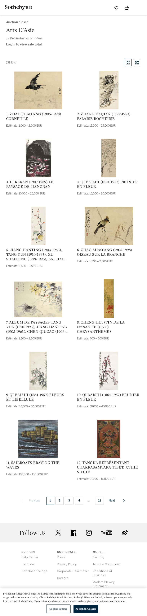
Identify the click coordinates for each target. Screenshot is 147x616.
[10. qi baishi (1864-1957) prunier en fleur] (108, 371)
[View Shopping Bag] (126, 8)
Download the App (34, 571)
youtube (106, 532)
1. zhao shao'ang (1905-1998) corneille (33, 116)
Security (98, 557)
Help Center (29, 557)
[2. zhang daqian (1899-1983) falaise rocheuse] (108, 90)
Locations (28, 564)
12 (99, 500)
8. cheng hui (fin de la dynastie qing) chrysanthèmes (101, 327)
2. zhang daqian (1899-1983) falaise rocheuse (104, 116)
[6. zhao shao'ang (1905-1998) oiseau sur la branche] (109, 226)
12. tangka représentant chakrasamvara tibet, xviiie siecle (107, 467)
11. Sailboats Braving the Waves (32, 464)
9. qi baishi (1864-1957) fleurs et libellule (35, 397)
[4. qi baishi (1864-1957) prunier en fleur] (108, 158)
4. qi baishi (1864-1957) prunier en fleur (107, 184)
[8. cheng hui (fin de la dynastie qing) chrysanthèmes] (109, 298)
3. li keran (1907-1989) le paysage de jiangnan (30, 184)
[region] (73, 602)
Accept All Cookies (86, 608)
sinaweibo (125, 532)
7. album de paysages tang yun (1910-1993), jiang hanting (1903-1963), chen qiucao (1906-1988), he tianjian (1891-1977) (36, 327)
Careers (62, 578)
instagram (89, 533)
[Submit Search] (106, 8)
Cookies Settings (58, 608)
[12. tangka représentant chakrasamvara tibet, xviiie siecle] (108, 439)
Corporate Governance (73, 571)
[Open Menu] (137, 8)
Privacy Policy (67, 564)
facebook (73, 533)
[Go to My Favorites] (116, 8)
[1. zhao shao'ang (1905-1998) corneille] (38, 90)
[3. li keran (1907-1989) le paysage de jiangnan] (38, 158)
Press (61, 557)
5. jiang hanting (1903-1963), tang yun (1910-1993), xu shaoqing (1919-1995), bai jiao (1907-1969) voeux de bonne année (35, 254)
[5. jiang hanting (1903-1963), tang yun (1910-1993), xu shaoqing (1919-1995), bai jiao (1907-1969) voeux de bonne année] (38, 226)
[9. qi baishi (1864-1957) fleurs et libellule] (38, 371)
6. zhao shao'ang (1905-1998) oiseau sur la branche (104, 252)
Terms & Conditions (107, 564)
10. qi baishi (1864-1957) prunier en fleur (108, 397)
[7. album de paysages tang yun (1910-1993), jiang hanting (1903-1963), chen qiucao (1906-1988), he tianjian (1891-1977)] (38, 299)
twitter (58, 533)
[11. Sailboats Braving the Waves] (38, 439)
